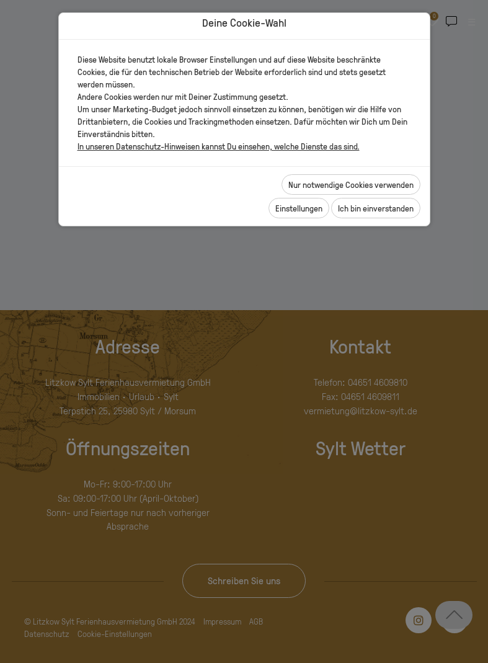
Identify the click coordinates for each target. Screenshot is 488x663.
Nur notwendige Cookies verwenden (351, 184)
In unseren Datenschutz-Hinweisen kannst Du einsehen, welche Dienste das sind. (219, 146)
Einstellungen (298, 208)
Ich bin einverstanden (376, 208)
